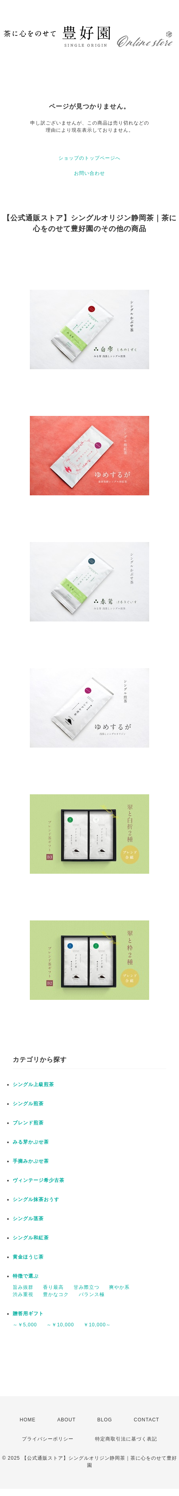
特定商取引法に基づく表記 (126, 1439)
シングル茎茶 (28, 1218)
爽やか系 (119, 1287)
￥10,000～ (97, 1325)
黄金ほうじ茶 (28, 1257)
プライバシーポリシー (48, 1439)
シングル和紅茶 (31, 1238)
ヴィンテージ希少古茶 (38, 1180)
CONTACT (146, 1420)
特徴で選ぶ (26, 1276)
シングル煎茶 (28, 1103)
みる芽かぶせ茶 (31, 1142)
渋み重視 (23, 1294)
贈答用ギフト (28, 1313)
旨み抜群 (23, 1287)
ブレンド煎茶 (28, 1123)
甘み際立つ (86, 1287)
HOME (28, 1420)
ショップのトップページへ (89, 158)
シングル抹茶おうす (36, 1199)
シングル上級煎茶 (33, 1084)
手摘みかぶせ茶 (31, 1161)
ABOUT (66, 1420)
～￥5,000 (25, 1325)
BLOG (104, 1420)
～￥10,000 (60, 1325)
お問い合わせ (89, 173)
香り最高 (53, 1287)
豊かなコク (56, 1294)
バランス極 (92, 1294)
